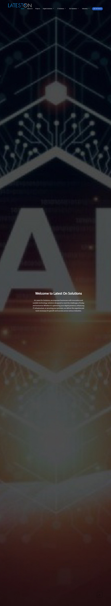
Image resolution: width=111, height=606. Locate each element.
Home (22, 8)
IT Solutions (60, 8)
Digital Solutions (47, 8)
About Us (30, 8)
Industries (85, 8)
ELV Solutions (73, 8)
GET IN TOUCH (97, 8)
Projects (37, 8)
